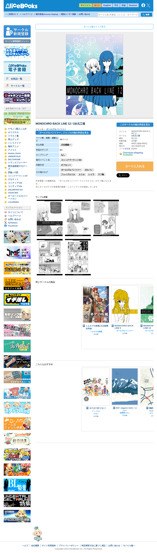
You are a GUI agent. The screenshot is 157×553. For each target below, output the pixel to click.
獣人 (18, 129)
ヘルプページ (27, 14)
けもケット (13, 179)
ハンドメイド (14, 143)
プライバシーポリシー (69, 545)
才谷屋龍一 (66, 145)
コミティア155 (15, 183)
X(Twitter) (12, 223)
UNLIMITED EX (15, 190)
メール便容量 (124, 149)
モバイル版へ (129, 545)
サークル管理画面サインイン (17, 41)
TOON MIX (13, 193)
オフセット (66, 165)
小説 (16, 172)
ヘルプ (25, 545)
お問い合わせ (84, 14)
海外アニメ (13, 146)
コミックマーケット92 (71, 160)
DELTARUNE (14, 159)
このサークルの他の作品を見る (135, 124)
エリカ (82, 174)
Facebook (13, 226)
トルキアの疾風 (96, 332)
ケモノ (11, 129)
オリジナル (13, 132)
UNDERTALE (14, 156)
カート (97, 5)
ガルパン (89, 170)
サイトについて (15, 212)
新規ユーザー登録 (68, 14)
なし (63, 155)
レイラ (91, 174)
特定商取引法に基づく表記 (93, 545)
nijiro (125, 410)
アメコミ (12, 150)
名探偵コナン (125, 413)
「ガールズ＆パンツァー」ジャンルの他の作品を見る (63, 132)
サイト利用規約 (49, 545)
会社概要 (35, 545)
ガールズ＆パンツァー (56, 129)
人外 (24, 129)
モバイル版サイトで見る (94, 27)
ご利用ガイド (12, 14)
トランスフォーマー (17, 163)
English (107, 5)
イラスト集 (13, 136)
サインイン (86, 5)
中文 (116, 5)
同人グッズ (13, 139)
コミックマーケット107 (18, 176)
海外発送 (47, 14)
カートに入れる (135, 166)
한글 (124, 5)
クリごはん (96, 411)
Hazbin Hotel (14, 153)
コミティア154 (15, 186)
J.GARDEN (13, 202)
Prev (86, 316)
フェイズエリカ (68, 174)
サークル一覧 (15, 86)
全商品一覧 (14, 78)
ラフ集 (101, 174)
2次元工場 (135, 136)
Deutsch (133, 5)
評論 (10, 172)
